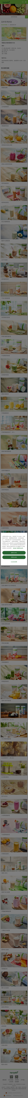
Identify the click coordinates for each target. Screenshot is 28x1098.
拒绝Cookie (14, 557)
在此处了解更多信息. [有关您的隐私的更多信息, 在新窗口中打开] (18, 548)
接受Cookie (14, 552)
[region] (14, 549)
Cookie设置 (14, 561)
